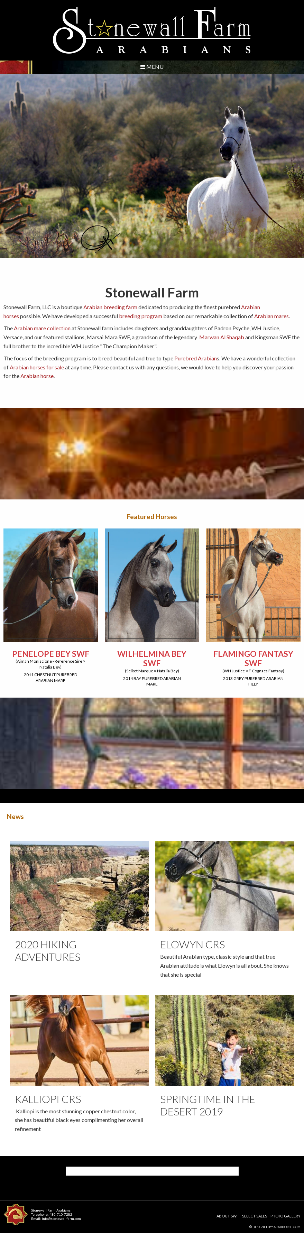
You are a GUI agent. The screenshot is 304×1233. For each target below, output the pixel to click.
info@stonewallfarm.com (61, 1218)
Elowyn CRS (192, 944)
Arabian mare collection (42, 328)
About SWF (228, 1216)
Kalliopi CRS (48, 1099)
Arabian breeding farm (110, 307)
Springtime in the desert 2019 (207, 1105)
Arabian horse (37, 375)
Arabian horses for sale (36, 367)
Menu (152, 66)
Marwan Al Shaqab (222, 337)
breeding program (140, 316)
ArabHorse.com (287, 1227)
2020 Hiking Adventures (47, 950)
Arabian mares (271, 316)
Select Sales (254, 1216)
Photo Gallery (285, 1216)
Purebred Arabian (195, 358)
